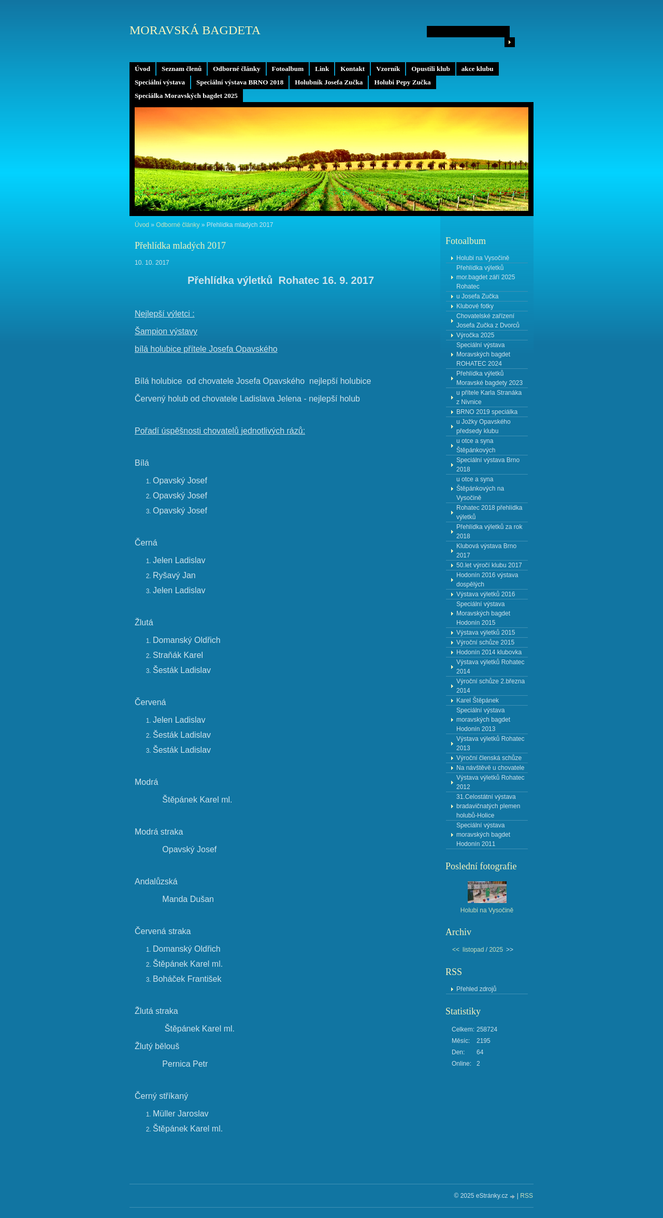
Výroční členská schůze (489, 758)
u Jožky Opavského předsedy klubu (483, 426)
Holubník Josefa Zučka (329, 82)
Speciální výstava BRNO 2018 (239, 82)
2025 (496, 949)
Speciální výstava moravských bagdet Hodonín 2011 (483, 835)
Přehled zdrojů (476, 989)
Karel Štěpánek (477, 700)
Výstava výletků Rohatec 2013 (490, 743)
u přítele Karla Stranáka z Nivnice (489, 397)
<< (455, 949)
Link (322, 69)
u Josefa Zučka (477, 296)
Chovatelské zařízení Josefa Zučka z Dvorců (488, 320)
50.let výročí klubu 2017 (489, 565)
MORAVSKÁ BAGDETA (195, 30)
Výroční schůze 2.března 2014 (490, 686)
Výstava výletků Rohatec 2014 (490, 666)
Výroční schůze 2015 (485, 642)
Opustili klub (430, 69)
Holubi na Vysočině (482, 258)
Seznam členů (181, 69)
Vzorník (388, 69)
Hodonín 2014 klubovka (489, 652)
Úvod (142, 69)
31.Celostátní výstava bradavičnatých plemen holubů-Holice (488, 806)
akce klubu (478, 69)
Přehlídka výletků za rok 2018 (489, 531)
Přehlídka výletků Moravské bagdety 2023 (489, 378)
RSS (526, 1195)
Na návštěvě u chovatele (490, 767)
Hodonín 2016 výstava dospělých (487, 579)
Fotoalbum (288, 69)
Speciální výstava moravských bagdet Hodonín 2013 (483, 720)
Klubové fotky (475, 306)
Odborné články (236, 69)
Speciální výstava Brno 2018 (488, 464)
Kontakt (352, 69)
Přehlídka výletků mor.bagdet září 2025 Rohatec (485, 277)
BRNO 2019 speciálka (486, 411)
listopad (473, 949)
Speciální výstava (160, 82)
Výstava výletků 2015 (485, 632)
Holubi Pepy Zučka (402, 82)
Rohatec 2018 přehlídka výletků (489, 512)
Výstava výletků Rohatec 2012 (490, 782)
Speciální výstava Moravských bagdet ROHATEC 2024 (483, 354)
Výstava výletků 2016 (485, 594)
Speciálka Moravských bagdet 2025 (186, 95)
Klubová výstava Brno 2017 (486, 550)
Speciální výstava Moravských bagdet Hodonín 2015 (483, 613)
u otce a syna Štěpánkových (475, 445)
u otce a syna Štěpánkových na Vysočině (480, 488)
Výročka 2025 (475, 335)
